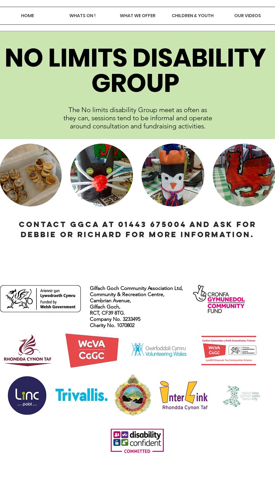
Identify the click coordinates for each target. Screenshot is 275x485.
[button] (101, 175)
